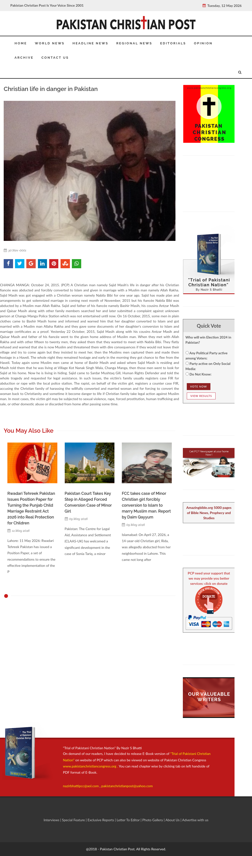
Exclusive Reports (101, 820)
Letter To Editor (129, 820)
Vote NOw (198, 386)
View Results (201, 395)
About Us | (173, 820)
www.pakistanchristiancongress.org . (90, 766)
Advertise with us (195, 820)
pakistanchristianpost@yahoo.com (127, 786)
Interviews (52, 820)
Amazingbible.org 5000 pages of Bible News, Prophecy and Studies (208, 512)
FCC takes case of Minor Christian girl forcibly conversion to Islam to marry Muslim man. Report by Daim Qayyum (146, 505)
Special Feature (74, 820)
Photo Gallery (153, 820)
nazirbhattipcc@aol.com (81, 786)
